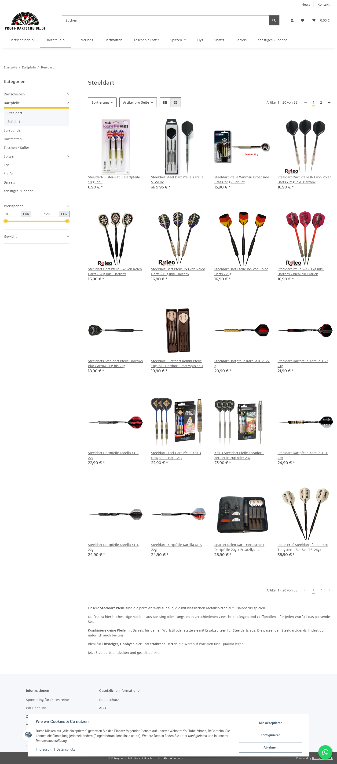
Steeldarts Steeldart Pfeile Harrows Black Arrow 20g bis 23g (115, 363)
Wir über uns (36, 708)
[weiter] (329, 102)
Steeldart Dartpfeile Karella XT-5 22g (176, 547)
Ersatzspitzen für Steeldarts (227, 630)
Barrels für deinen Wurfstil (154, 630)
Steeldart (14, 113)
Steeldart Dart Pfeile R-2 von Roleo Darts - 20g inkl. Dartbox (115, 271)
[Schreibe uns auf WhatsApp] (325, 752)
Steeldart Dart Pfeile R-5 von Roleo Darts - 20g (241, 271)
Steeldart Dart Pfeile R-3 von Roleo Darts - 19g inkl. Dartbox (178, 271)
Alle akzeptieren (270, 723)
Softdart (13, 121)
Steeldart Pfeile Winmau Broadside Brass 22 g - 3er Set (241, 179)
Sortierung (100, 102)
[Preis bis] (50, 214)
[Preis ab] (12, 214)
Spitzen (9, 156)
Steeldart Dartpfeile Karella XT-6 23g (303, 455)
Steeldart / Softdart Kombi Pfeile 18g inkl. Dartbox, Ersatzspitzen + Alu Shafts (177, 363)
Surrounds (12, 130)
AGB (102, 708)
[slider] (5, 221)
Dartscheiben (14, 94)
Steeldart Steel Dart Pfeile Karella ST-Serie (177, 179)
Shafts (9, 173)
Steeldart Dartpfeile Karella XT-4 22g (113, 547)
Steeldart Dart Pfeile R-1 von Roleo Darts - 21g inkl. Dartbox (304, 179)
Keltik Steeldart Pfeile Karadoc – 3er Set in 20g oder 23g (239, 455)
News (305, 4)
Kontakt (324, 4)
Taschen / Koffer (16, 147)
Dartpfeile (12, 103)
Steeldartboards (294, 630)
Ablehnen (270, 747)
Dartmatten (13, 139)
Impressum (44, 749)
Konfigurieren (270, 735)
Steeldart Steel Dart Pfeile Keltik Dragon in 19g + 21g (176, 455)
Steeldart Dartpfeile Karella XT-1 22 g (242, 363)
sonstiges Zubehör (18, 191)
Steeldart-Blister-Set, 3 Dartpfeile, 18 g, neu (114, 179)
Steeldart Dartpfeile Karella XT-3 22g (113, 455)
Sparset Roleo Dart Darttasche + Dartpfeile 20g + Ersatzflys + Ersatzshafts (239, 547)
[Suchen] (165, 20)
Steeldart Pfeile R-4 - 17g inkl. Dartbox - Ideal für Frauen (301, 271)
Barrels (9, 182)
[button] (292, 20)
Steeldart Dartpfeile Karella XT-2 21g (303, 363)
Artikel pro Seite (136, 102)
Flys (7, 165)
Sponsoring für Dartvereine (47, 699)
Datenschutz (66, 749)
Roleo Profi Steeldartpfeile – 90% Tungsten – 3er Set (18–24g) (303, 547)
